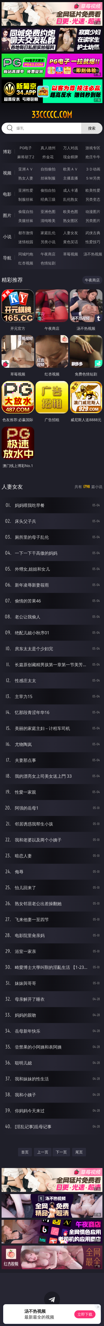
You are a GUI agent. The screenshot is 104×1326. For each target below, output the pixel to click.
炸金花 (48, 156)
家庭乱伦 (48, 232)
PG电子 (26, 147)
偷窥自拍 (25, 211)
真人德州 (48, 147)
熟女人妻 (25, 178)
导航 (7, 258)
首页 (25, 1151)
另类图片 (92, 220)
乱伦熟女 (70, 199)
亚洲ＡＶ (25, 169)
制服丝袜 (25, 199)
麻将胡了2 (25, 156)
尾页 (79, 1151)
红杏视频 (25, 263)
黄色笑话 (70, 241)
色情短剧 (48, 263)
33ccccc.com (52, 114)
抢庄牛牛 (92, 156)
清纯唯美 (48, 220)
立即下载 (84, 1314)
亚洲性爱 (25, 190)
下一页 (61, 1151)
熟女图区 (70, 220)
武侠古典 (92, 232)
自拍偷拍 (48, 169)
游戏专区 (92, 147)
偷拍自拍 (48, 190)
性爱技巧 (92, 241)
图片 (7, 215)
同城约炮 (25, 253)
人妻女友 (70, 232)
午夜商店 (48, 253)
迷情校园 (25, 241)
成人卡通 (70, 190)
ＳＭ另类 (92, 178)
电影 (7, 194)
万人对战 (70, 147)
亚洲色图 (48, 211)
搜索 (92, 128)
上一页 (42, 1151)
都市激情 (25, 232)
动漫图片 (92, 211)
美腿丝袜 (25, 220)
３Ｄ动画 (92, 169)
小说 (7, 236)
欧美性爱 (92, 190)
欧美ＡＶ (70, 169)
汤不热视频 (93, 253)
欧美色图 (70, 211)
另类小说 (48, 241)
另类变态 (92, 199)
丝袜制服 (48, 178)
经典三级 (48, 199)
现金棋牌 (70, 156)
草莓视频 (70, 253)
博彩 (7, 152)
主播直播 (70, 178)
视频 (7, 173)
